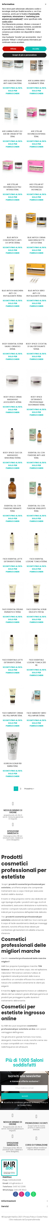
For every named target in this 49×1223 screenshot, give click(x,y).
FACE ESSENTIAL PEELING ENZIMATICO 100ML (12, 610)
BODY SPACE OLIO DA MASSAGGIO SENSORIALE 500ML (12, 455)
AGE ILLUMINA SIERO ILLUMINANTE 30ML (36, 82)
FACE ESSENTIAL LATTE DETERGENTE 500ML (12, 560)
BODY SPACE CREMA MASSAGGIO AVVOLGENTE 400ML (13, 399)
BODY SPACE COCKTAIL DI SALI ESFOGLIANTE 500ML (36, 346)
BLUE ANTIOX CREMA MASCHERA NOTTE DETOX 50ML (36, 240)
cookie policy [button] (7, 22)
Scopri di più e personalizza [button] (24, 55)
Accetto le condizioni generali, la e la (24, 1103)
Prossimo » (29, 788)
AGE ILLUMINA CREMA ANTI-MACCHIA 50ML (12, 82)
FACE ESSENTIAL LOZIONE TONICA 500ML (36, 560)
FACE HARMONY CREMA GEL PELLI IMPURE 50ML (12, 714)
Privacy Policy (40, 1102)
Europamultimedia (32, 1220)
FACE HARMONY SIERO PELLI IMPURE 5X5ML (36, 714)
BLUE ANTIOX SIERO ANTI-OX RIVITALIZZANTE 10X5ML (36, 293)
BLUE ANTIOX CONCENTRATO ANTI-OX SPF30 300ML (12, 240)
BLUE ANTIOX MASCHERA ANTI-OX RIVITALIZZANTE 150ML (12, 293)
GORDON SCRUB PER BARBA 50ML (13, 764)
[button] (46, 4)
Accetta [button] (35, 49)
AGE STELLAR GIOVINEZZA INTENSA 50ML (36, 134)
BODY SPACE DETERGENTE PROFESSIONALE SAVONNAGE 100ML (36, 401)
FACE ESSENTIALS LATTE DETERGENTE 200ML (12, 661)
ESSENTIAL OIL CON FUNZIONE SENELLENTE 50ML (36, 508)
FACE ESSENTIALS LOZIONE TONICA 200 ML (36, 662)
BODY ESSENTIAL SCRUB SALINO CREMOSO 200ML (12, 346)
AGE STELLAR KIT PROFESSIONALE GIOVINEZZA (36, 187)
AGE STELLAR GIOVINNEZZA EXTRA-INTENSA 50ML (12, 187)
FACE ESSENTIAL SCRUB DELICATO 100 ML (36, 610)
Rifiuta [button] (13, 49)
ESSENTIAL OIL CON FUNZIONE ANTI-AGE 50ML (36, 455)
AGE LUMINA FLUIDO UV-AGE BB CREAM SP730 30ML (12, 134)
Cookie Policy (26, 1105)
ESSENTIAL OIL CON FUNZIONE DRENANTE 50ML (12, 508)
